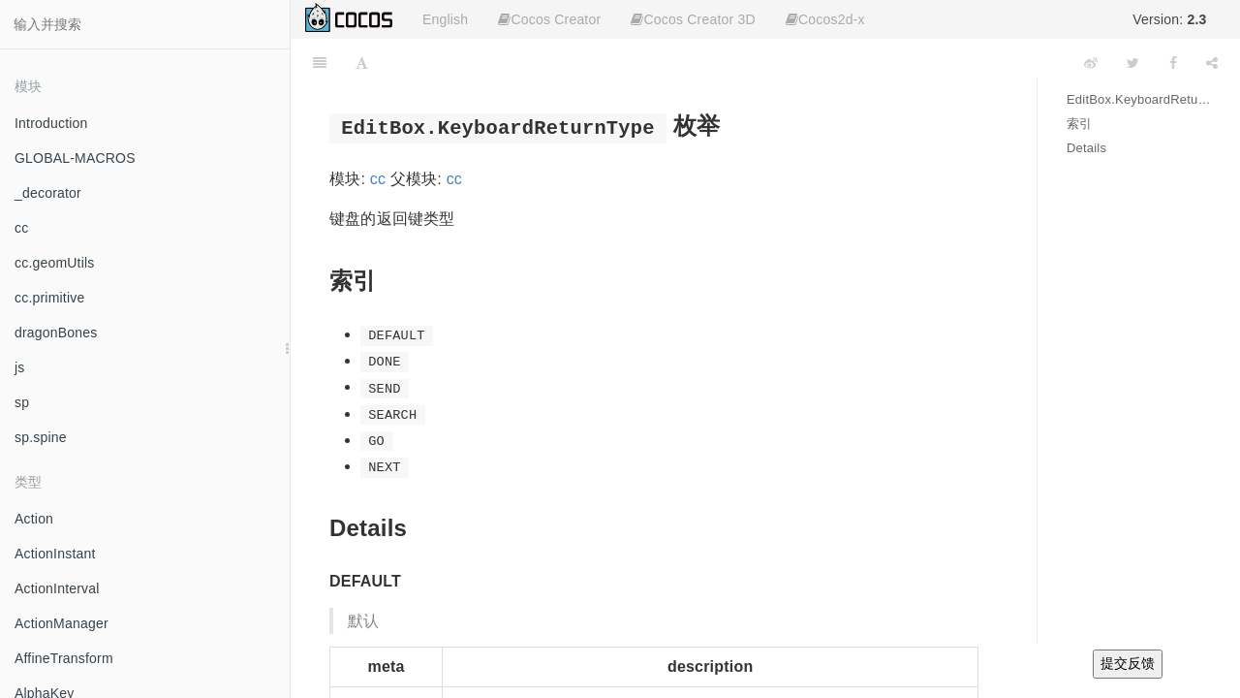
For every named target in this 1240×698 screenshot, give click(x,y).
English (445, 19)
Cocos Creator (549, 19)
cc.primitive (49, 297)
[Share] (1212, 63)
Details (1086, 148)
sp (22, 402)
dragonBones (56, 332)
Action (34, 518)
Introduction (51, 123)
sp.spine (41, 437)
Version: (1169, 19)
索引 (1079, 123)
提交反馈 (1127, 663)
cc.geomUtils (55, 262)
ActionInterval (57, 588)
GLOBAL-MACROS (75, 158)
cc (21, 228)
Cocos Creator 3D (693, 19)
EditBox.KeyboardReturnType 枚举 (1139, 99)
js (20, 367)
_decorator (48, 193)
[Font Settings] (362, 63)
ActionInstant (55, 553)
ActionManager (61, 623)
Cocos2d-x (825, 19)
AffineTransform (64, 658)
